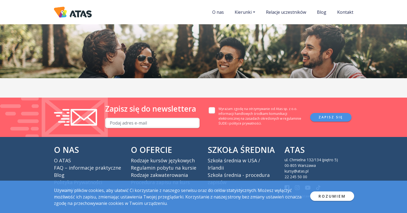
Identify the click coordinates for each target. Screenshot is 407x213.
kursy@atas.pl (297, 171)
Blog (321, 12)
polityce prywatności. (245, 123)
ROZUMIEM (332, 196)
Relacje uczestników (286, 12)
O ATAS (62, 160)
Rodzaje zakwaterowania (159, 175)
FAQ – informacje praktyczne (87, 167)
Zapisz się (331, 117)
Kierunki (243, 12)
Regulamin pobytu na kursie (163, 167)
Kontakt (345, 12)
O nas (218, 12)
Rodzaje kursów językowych (163, 160)
